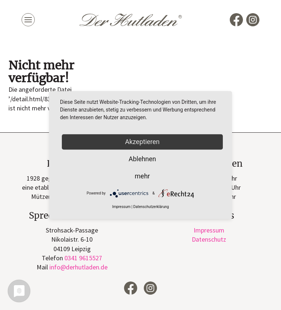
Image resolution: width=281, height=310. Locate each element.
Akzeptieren (142, 141)
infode (78, 267)
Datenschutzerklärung (151, 207)
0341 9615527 (83, 258)
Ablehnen (142, 159)
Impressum (209, 230)
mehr (142, 176)
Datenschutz (209, 239)
